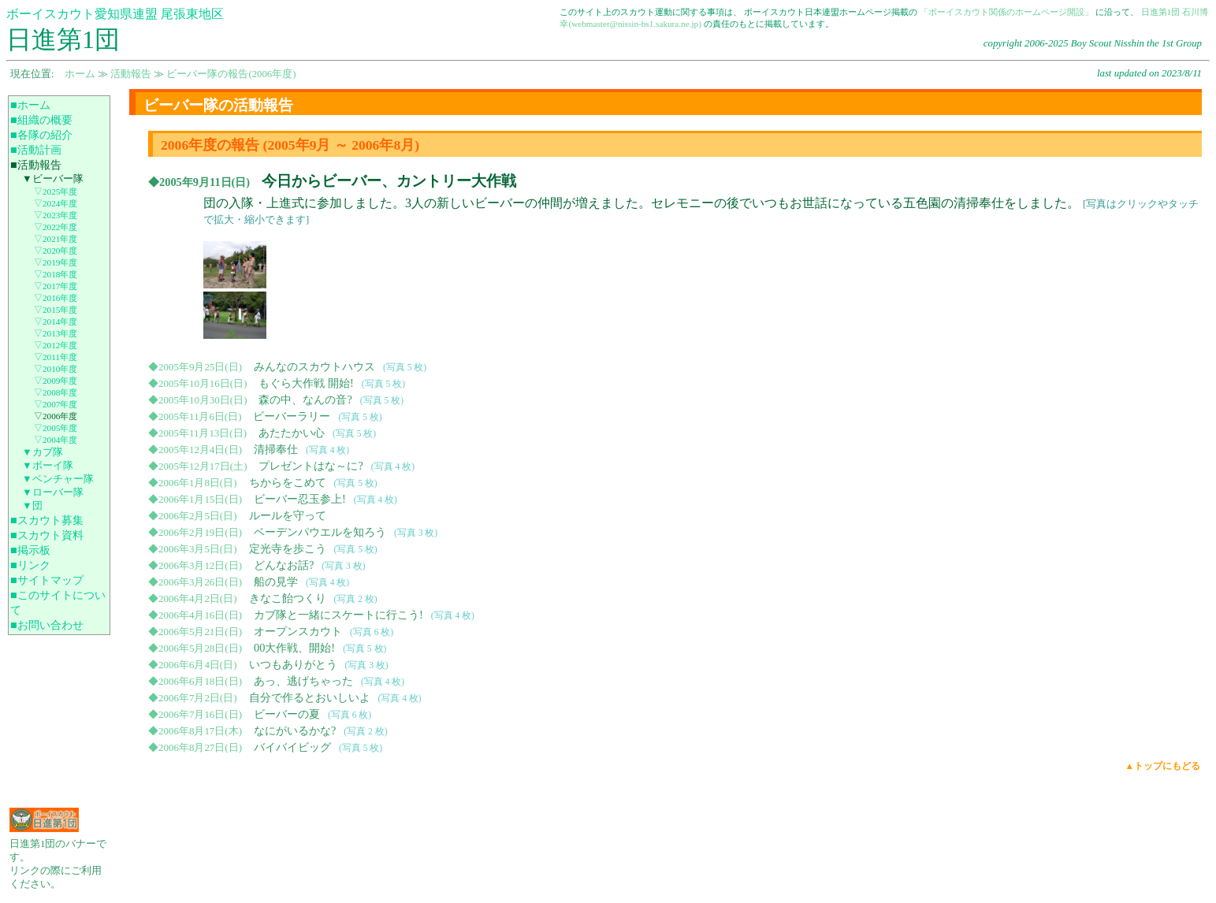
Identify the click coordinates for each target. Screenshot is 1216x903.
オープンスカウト (298, 631)
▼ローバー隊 (53, 492)
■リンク (30, 565)
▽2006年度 (55, 416)
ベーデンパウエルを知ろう (320, 532)
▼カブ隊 (42, 452)
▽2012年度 (55, 345)
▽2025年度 (55, 191)
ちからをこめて (287, 482)
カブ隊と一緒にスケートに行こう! (338, 614)
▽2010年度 (55, 368)
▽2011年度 (55, 357)
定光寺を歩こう (287, 548)
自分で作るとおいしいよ (309, 697)
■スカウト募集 (47, 520)
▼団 (32, 505)
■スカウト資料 (47, 535)
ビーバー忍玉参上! (300, 498)
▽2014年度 (55, 321)
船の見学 (276, 581)
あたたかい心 (291, 432)
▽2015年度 (55, 309)
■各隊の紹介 (41, 134)
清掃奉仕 (276, 449)
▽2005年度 (55, 428)
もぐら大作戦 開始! (305, 383)
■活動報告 (35, 164)
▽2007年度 (55, 404)
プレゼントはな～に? (310, 465)
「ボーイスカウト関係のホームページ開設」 (1006, 12)
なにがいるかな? (295, 730)
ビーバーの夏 (287, 714)
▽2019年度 (55, 262)
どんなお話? (284, 565)
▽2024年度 (55, 203)
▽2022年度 (55, 227)
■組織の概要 (41, 119)
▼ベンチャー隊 (58, 479)
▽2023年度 (55, 215)
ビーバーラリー (291, 416)
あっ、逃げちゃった (303, 680)
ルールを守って (287, 515)
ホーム (80, 74)
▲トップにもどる (1162, 766)
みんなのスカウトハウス (314, 366)
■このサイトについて (58, 602)
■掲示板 (30, 550)
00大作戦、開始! (294, 647)
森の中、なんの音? (304, 399)
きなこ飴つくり (287, 598)
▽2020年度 (55, 250)
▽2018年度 (55, 274)
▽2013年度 (55, 333)
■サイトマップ (47, 580)
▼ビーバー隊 (53, 178)
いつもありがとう (293, 664)
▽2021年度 (55, 238)
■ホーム (30, 104)
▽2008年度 (55, 392)
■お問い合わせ (47, 625)
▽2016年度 (55, 298)
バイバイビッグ (292, 747)
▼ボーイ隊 (47, 465)
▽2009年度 (55, 380)
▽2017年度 (55, 286)
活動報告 (130, 74)
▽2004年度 (55, 439)
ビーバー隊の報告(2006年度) (231, 74)
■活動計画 (35, 149)
